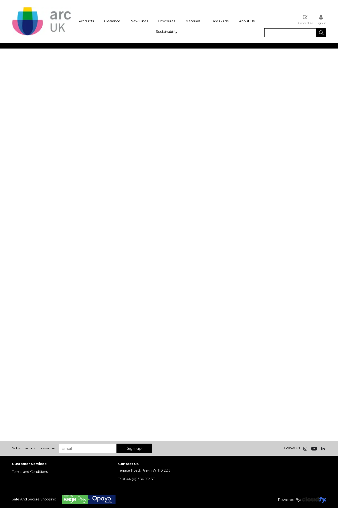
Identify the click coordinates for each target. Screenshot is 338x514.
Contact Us (305, 19)
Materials (192, 21)
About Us (247, 21)
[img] (305, 448)
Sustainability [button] (167, 31)
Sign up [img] (134, 448)
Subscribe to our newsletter (33, 448)
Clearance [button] (112, 21)
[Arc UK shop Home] (41, 35)
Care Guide (220, 21)
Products (86, 21)
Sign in (321, 19)
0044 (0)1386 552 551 (137, 479)
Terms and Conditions (30, 472)
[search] (290, 32)
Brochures (166, 21)
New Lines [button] (139, 21)
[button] (321, 32)
